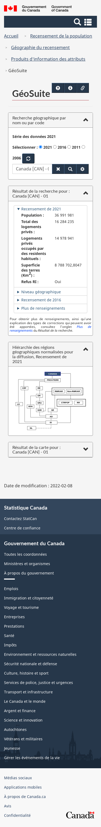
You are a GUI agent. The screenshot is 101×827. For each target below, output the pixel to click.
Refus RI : (30, 281)
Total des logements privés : (31, 226)
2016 (62, 147)
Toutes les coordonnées (25, 554)
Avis (7, 805)
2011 (76, 147)
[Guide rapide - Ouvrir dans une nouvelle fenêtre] (70, 88)
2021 (47, 147)
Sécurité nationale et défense (30, 663)
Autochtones (15, 729)
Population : (32, 215)
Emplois (11, 588)
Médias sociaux (18, 777)
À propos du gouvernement (29, 573)
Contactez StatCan (20, 518)
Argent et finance (20, 710)
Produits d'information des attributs (48, 59)
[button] (51, 22)
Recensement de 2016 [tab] (41, 299)
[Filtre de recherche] (82, 169)
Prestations (14, 626)
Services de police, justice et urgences (38, 682)
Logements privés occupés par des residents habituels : (33, 248)
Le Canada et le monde (25, 701)
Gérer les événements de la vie (32, 757)
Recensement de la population (61, 36)
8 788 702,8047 (68, 265)
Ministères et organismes (27, 563)
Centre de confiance (22, 527)
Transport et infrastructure (28, 691)
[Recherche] (70, 169)
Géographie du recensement (40, 47)
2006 (16, 157)
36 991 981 (64, 215)
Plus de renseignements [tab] (43, 308)
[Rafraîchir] (28, 158)
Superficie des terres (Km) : (30, 270)
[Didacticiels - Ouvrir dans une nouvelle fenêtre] (58, 88)
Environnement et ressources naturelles (40, 654)
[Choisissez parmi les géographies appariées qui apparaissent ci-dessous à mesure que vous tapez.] (32, 169)
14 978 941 (64, 238)
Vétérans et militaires (23, 738)
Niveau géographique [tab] (41, 291)
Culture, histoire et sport (26, 673)
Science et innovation (23, 720)
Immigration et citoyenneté (28, 598)
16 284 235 (64, 221)
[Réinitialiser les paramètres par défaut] (58, 169)
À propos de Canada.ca (25, 796)
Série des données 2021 (34, 136)
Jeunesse (12, 748)
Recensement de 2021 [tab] (41, 208)
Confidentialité (17, 815)
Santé (9, 635)
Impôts (10, 644)
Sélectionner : (25, 147)
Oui (58, 281)
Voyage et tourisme (21, 607)
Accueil (11, 36)
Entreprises (14, 616)
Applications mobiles (23, 787)
